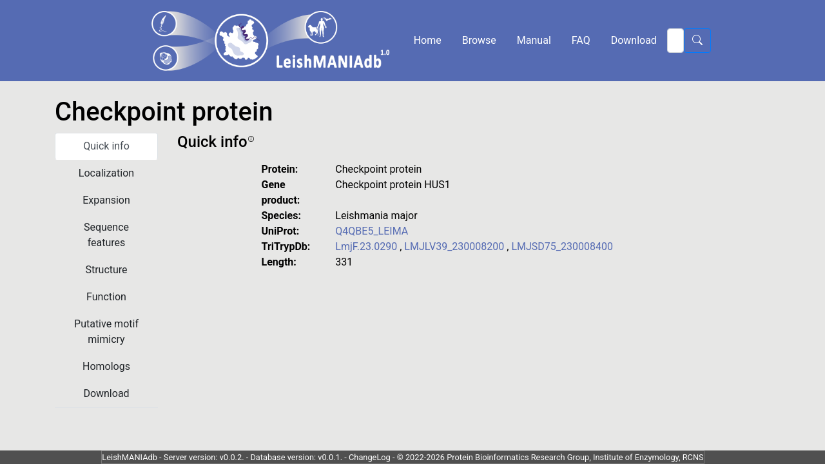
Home (428, 40)
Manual (534, 40)
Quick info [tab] (106, 146)
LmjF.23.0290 (367, 246)
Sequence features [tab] (106, 235)
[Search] (675, 40)
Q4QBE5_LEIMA (371, 231)
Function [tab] (106, 297)
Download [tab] (106, 393)
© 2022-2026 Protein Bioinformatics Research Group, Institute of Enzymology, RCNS (550, 457)
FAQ (581, 40)
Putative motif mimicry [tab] (106, 331)
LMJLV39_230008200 (455, 246)
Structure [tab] (106, 270)
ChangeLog (370, 457)
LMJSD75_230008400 (562, 246)
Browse (479, 40)
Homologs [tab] (106, 366)
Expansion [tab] (106, 200)
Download (634, 40)
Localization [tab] (106, 173)
